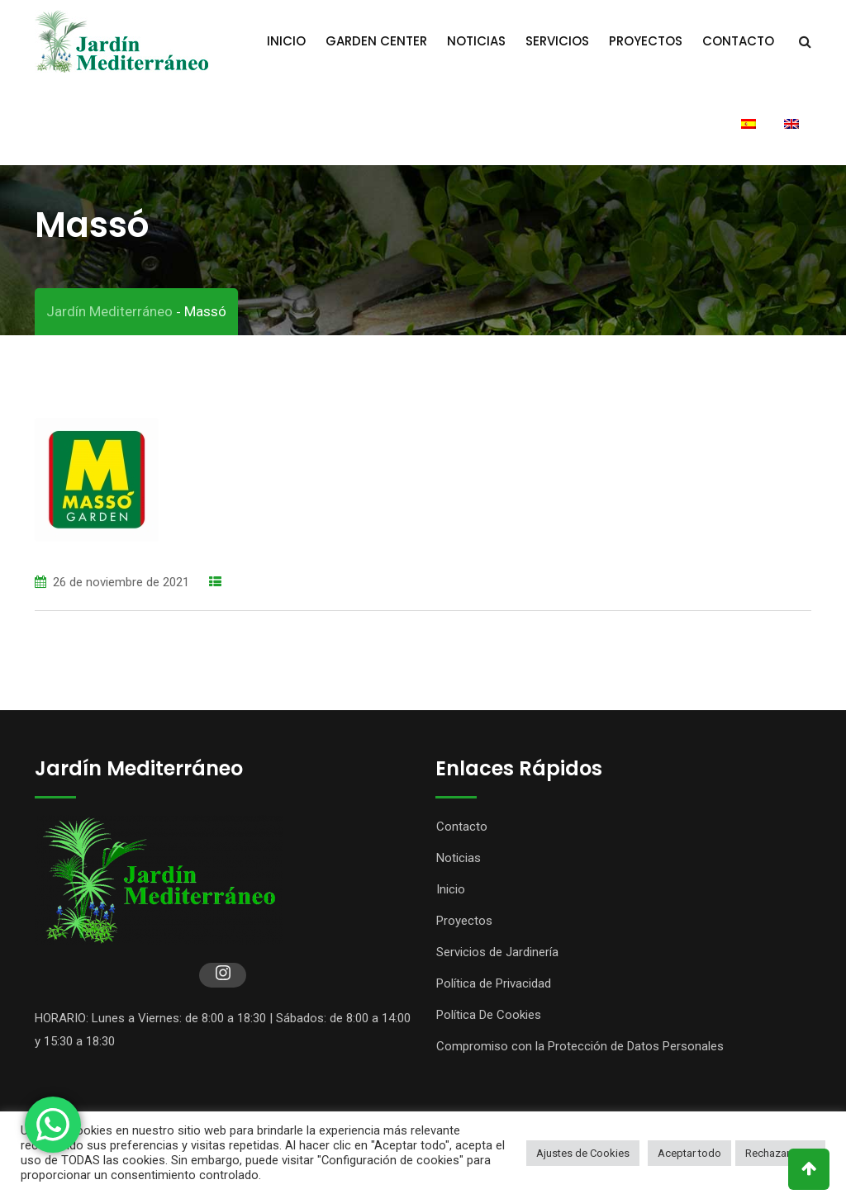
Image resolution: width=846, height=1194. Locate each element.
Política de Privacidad (493, 983)
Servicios (557, 41)
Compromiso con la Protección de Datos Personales (580, 1046)
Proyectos (645, 41)
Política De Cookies (488, 1014)
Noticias (476, 41)
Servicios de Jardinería (497, 952)
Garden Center (376, 41)
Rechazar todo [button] (780, 1153)
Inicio (286, 41)
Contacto (738, 41)
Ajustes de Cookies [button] (583, 1153)
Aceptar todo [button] (689, 1153)
